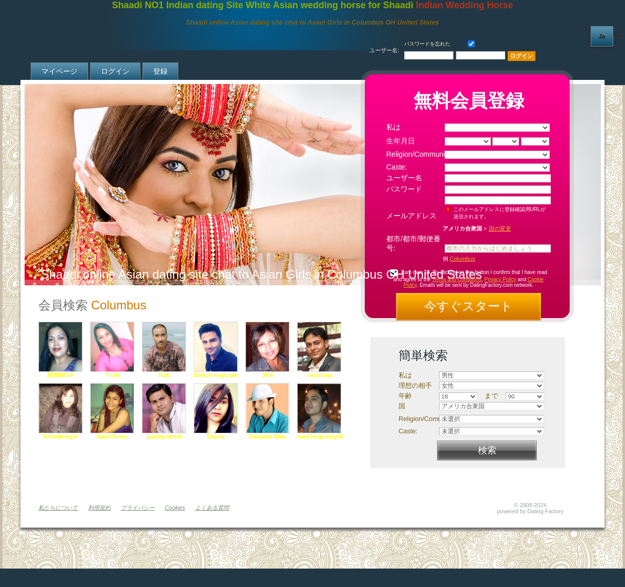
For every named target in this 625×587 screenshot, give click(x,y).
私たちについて (58, 508)
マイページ (59, 71)
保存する (469, 42)
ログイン (115, 71)
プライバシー (138, 508)
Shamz (215, 436)
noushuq (319, 375)
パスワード (404, 189)
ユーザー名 (404, 178)
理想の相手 (415, 385)
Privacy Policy (500, 279)
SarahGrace (112, 436)
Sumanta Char (267, 436)
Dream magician (216, 375)
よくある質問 (212, 508)
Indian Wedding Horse (464, 5)
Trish (112, 375)
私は (393, 127)
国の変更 (500, 228)
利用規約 (99, 508)
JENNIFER (60, 375)
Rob (163, 375)
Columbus (462, 259)
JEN (267, 375)
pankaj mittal (164, 436)
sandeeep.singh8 (320, 436)
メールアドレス (411, 216)
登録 (160, 71)
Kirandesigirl (60, 436)
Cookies (175, 508)
